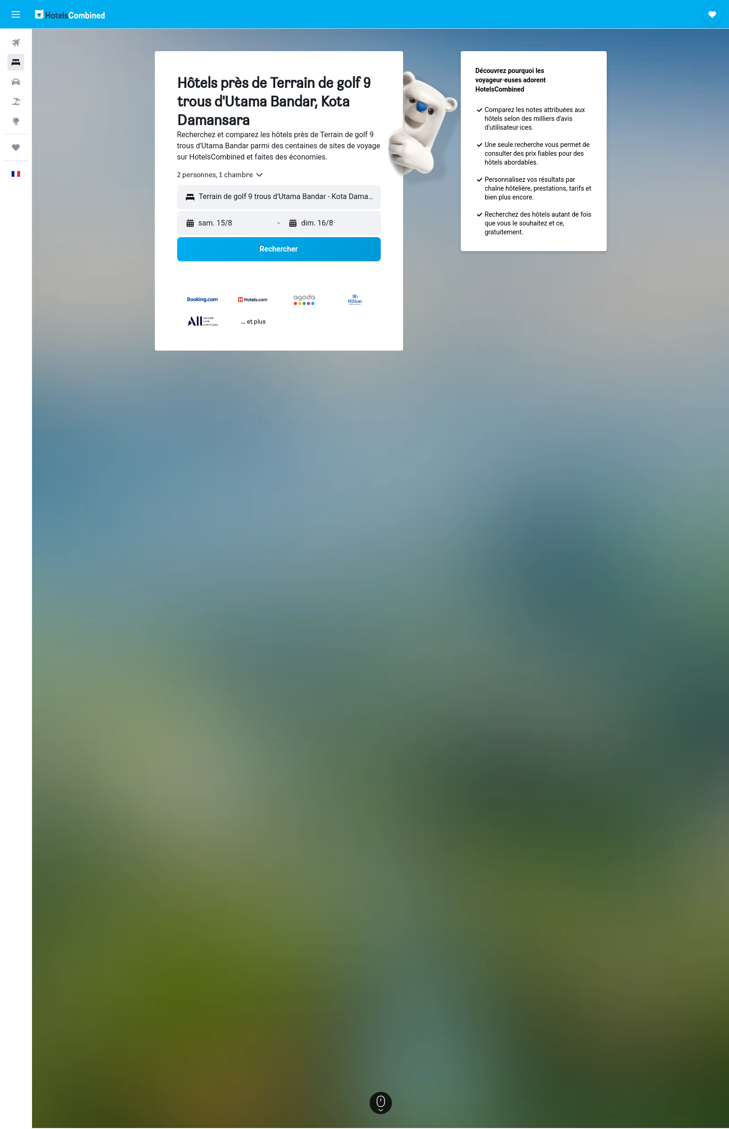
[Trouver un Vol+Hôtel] (16, 101)
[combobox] (220, 174)
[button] (16, 14)
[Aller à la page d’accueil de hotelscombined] (69, 14)
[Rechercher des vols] (16, 42)
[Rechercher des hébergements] (16, 62)
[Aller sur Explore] (16, 121)
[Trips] (16, 147)
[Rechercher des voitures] (16, 82)
